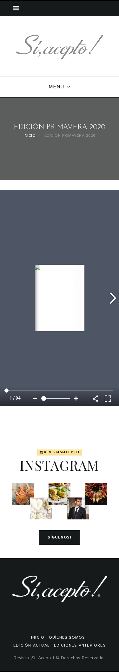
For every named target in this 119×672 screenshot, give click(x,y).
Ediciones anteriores (80, 645)
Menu (56, 87)
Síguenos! (59, 537)
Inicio (29, 136)
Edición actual (31, 645)
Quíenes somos (67, 637)
